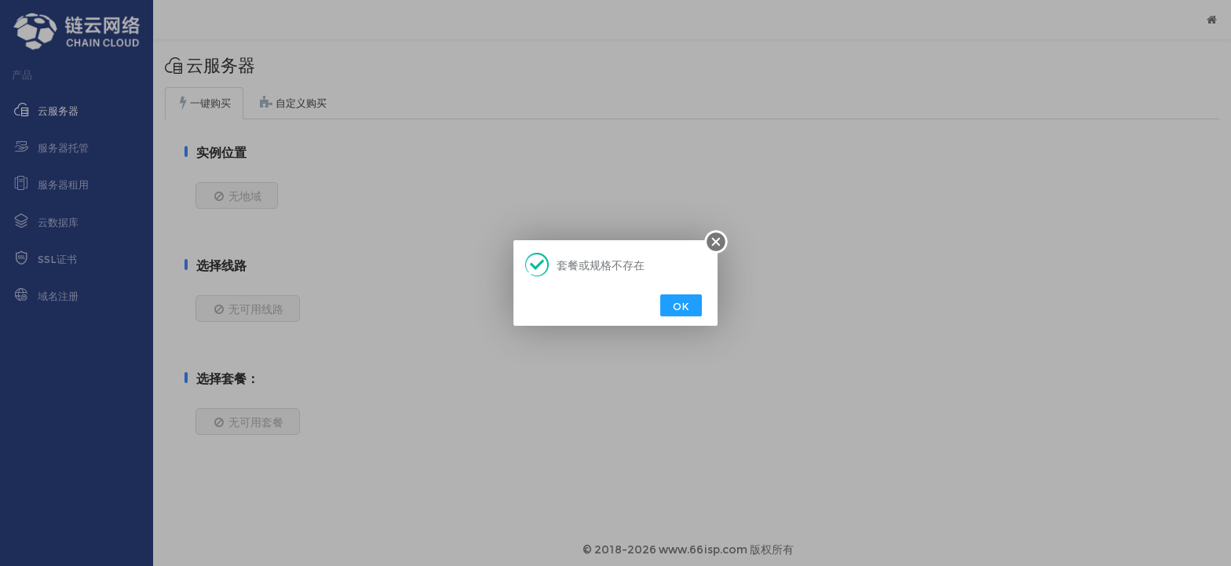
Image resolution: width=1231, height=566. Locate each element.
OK (681, 306)
